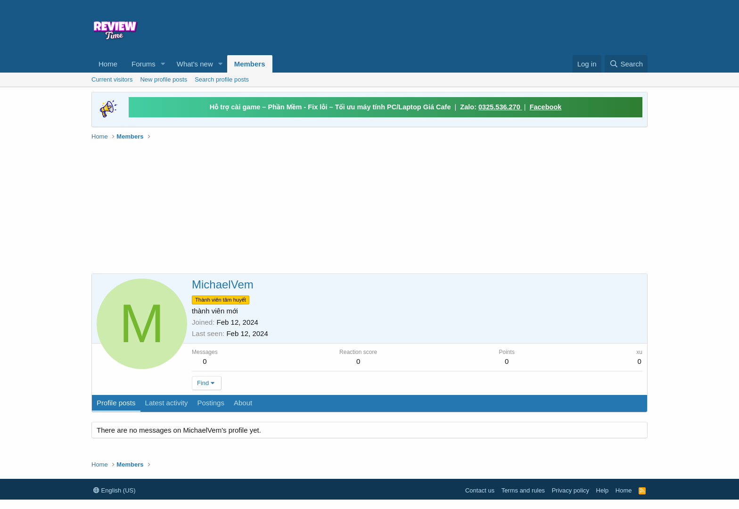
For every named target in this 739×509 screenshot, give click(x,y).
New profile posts (163, 79)
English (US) (114, 490)
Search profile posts (222, 79)
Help (602, 490)
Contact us (479, 490)
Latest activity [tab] (166, 403)
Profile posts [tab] (116, 403)
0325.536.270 (500, 107)
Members (249, 64)
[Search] (626, 64)
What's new (195, 64)
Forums (143, 64)
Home (108, 64)
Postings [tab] (210, 403)
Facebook (546, 107)
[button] (163, 64)
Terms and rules (523, 490)
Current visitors (111, 79)
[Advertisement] (445, 26)
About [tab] (243, 403)
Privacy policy (570, 490)
